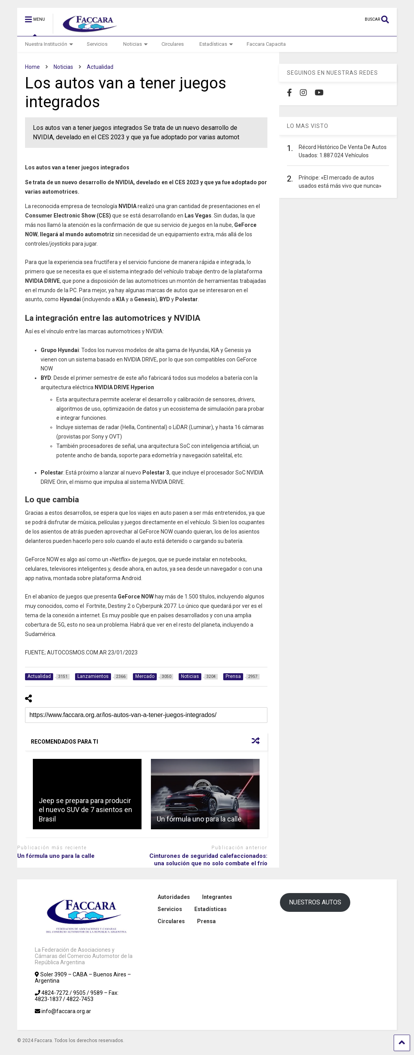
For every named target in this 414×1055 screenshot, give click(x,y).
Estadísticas (216, 44)
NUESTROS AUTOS (315, 902)
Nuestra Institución (49, 44)
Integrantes (217, 897)
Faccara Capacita (266, 44)
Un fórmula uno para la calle (199, 819)
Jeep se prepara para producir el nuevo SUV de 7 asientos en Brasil (85, 809)
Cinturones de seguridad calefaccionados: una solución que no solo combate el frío (208, 859)
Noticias (135, 44)
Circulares (172, 44)
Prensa (206, 921)
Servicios (97, 44)
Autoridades (174, 897)
